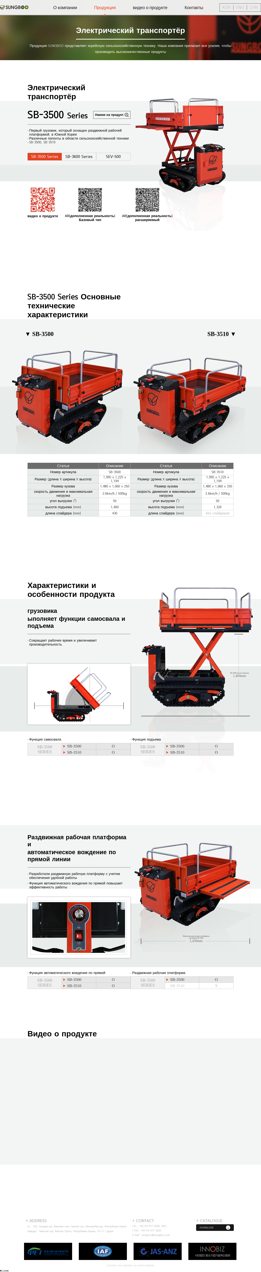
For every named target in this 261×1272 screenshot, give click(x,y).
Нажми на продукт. (109, 114)
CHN (254, 7)
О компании (65, 7)
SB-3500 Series (44, 157)
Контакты (194, 7)
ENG (240, 7)
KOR (226, 7)
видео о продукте (150, 7)
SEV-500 (113, 157)
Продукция (105, 7)
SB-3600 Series (79, 157)
